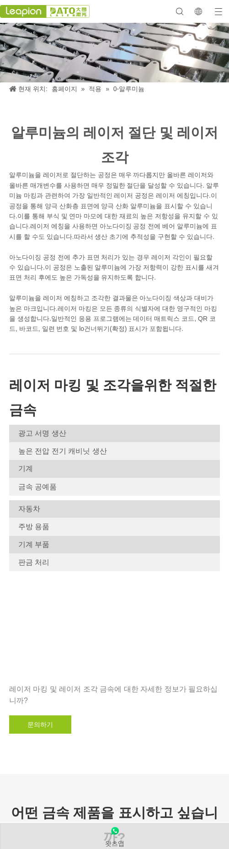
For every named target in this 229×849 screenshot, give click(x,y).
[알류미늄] (114, 52)
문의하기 (40, 724)
